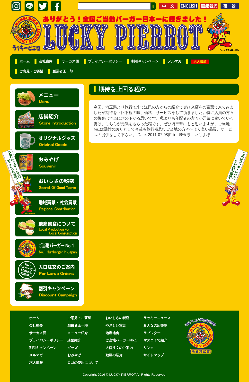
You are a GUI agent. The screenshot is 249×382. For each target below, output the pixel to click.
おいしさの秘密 (117, 318)
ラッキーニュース (157, 318)
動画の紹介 (114, 355)
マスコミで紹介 (155, 340)
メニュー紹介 (77, 333)
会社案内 (46, 61)
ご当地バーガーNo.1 (121, 340)
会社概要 (36, 325)
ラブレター (151, 333)
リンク (148, 348)
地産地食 (112, 333)
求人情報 (36, 363)
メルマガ (174, 61)
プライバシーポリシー (105, 61)
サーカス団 (70, 61)
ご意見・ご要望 (31, 71)
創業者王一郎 (63, 71)
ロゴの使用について (82, 363)
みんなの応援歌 (155, 325)
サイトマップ (153, 355)
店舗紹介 (74, 340)
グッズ (72, 348)
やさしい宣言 (116, 325)
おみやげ (74, 355)
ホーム (24, 61)
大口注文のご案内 (119, 348)
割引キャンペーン (145, 61)
